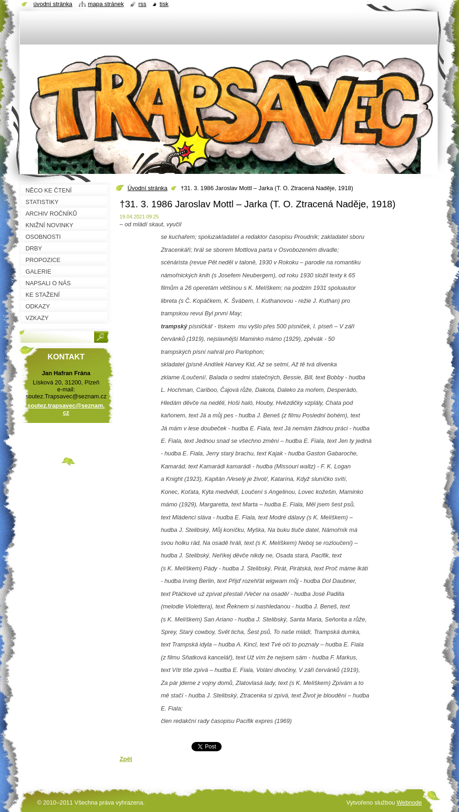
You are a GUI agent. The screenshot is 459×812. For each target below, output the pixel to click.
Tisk (163, 3)
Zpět (126, 758)
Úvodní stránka (147, 188)
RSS (143, 3)
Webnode (409, 802)
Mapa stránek (106, 3)
